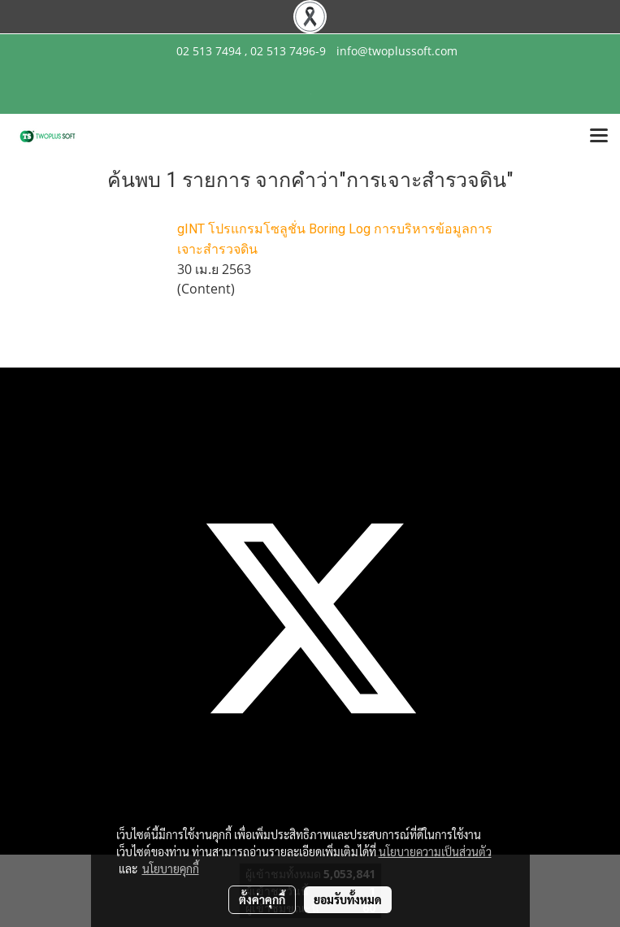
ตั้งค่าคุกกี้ (262, 899)
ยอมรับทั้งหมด (348, 899)
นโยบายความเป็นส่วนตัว (435, 851)
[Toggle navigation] (599, 136)
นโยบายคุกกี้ (170, 868)
